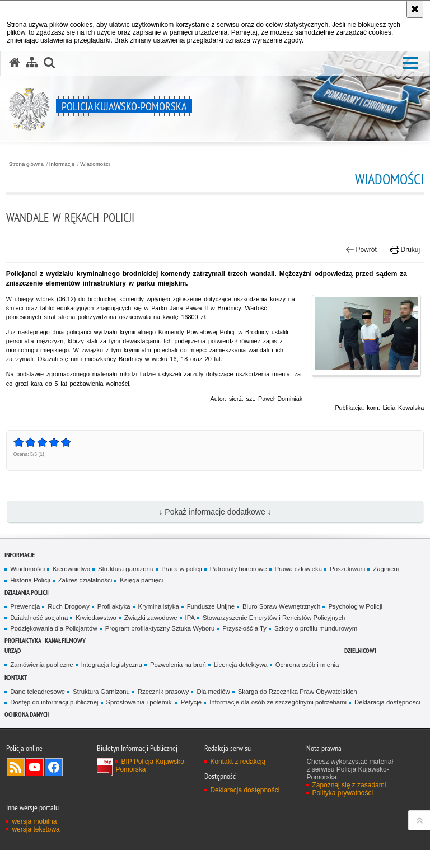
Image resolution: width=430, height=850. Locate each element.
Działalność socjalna (39, 617)
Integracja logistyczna (111, 664)
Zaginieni (386, 569)
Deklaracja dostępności (387, 702)
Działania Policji (26, 592)
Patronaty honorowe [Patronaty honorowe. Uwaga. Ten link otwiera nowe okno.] (238, 569)
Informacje (61, 164)
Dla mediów (213, 691)
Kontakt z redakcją (237, 761)
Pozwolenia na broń (178, 664)
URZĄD (12, 650)
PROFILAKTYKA (22, 640)
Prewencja (25, 606)
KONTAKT (15, 677)
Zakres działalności (85, 580)
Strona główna (26, 164)
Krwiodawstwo (96, 617)
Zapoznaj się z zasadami (349, 785)
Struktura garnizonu (125, 569)
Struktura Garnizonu (101, 691)
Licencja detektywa (241, 664)
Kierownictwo (71, 569)
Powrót (361, 249)
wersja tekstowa (35, 829)
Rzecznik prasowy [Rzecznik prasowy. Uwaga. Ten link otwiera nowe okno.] (163, 691)
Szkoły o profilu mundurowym (315, 628)
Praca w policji (181, 569)
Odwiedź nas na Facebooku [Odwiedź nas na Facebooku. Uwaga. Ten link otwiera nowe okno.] (54, 767)
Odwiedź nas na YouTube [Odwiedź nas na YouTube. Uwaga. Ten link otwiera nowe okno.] (35, 767)
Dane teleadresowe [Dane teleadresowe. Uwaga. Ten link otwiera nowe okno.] (37, 691)
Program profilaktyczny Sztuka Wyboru (160, 628)
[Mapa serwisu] (32, 63)
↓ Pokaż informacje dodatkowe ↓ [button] (214, 511)
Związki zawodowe (150, 617)
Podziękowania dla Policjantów (53, 628)
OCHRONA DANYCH (26, 714)
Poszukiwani (347, 569)
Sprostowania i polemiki (139, 702)
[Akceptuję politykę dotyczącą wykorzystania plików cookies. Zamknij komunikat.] (414, 9)
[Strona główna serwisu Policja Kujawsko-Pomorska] (14, 63)
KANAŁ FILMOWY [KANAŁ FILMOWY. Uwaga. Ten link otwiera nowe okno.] (65, 640)
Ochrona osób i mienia (307, 664)
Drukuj (405, 249)
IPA (190, 617)
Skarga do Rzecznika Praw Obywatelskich (297, 691)
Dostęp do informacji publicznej (54, 702)
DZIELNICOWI (360, 650)
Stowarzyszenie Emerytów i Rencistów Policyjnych (274, 617)
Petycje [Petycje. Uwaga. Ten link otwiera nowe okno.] (191, 702)
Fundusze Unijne (211, 606)
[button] (410, 63)
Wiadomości (95, 164)
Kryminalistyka (158, 606)
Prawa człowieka (298, 569)
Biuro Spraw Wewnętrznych (281, 606)
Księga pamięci (141, 580)
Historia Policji (30, 580)
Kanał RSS (16, 767)
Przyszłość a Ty (244, 628)
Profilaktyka (113, 606)
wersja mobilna (34, 821)
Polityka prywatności (342, 793)
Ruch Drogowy (69, 606)
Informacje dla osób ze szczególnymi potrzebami (278, 702)
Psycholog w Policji (355, 606)
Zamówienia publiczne (41, 664)
